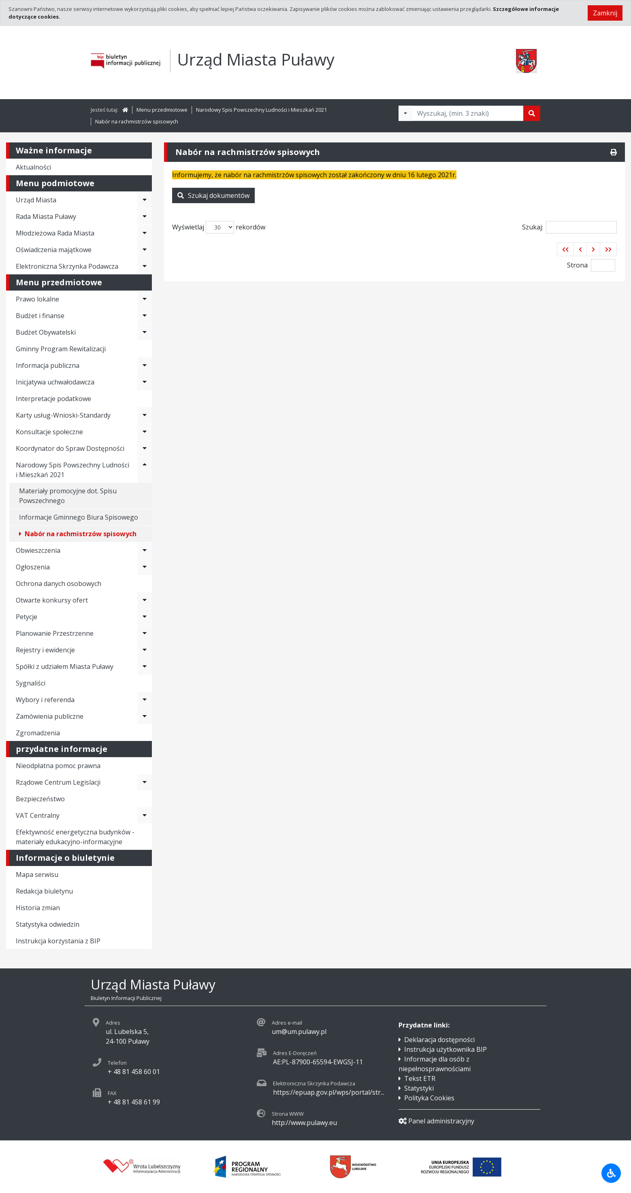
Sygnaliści (30, 683)
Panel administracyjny (436, 1121)
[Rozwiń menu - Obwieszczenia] (144, 550)
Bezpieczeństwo (40, 798)
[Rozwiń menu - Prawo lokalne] (144, 299)
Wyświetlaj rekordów (218, 227)
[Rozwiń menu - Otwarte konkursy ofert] (144, 600)
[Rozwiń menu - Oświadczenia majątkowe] (144, 250)
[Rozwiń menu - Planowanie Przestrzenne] (144, 633)
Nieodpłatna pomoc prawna (58, 765)
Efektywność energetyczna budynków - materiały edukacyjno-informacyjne (75, 837)
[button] (565, 249)
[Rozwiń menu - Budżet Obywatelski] (144, 332)
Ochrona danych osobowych (58, 583)
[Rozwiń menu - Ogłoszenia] (144, 567)
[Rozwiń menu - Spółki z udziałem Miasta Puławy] (144, 666)
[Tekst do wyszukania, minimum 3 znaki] (468, 113)
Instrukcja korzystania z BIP (58, 940)
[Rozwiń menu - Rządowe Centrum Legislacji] (144, 782)
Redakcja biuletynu (44, 891)
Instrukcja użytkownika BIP (445, 1049)
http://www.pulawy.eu (304, 1122)
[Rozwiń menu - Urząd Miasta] (144, 200)
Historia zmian (38, 907)
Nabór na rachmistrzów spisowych (136, 121)
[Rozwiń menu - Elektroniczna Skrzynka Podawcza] (144, 266)
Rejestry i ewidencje (45, 649)
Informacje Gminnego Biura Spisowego (78, 517)
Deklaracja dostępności (439, 1039)
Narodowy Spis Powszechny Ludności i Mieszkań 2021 (261, 109)
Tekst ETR (419, 1078)
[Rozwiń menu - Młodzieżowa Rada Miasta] (144, 233)
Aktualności (33, 167)
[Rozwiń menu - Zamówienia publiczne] (144, 716)
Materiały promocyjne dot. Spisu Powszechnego (68, 495)
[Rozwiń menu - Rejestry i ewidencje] (144, 650)
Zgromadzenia (38, 732)
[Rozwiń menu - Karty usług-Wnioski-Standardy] (144, 415)
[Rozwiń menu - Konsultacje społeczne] (144, 432)
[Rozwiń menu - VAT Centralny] (144, 815)
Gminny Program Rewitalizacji (61, 348)
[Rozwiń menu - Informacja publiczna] (144, 365)
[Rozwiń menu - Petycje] (144, 617)
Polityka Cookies (429, 1097)
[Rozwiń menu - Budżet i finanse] (144, 316)
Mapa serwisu (37, 874)
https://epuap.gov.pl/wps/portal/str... (328, 1092)
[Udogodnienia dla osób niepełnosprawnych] (611, 1173)
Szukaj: (569, 227)
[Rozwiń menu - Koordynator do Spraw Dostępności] (144, 448)
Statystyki (419, 1088)
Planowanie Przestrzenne (55, 633)
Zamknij (605, 12)
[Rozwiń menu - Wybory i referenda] (144, 700)
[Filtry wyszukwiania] (405, 113)
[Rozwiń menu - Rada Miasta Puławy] (144, 216)
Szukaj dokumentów (213, 195)
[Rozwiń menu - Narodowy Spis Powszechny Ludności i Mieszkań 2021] (144, 470)
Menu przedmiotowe (162, 109)
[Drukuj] (613, 152)
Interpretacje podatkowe (53, 398)
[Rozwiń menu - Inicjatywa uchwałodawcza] (144, 382)
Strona (577, 265)
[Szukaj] (531, 113)
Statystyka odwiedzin (47, 924)
